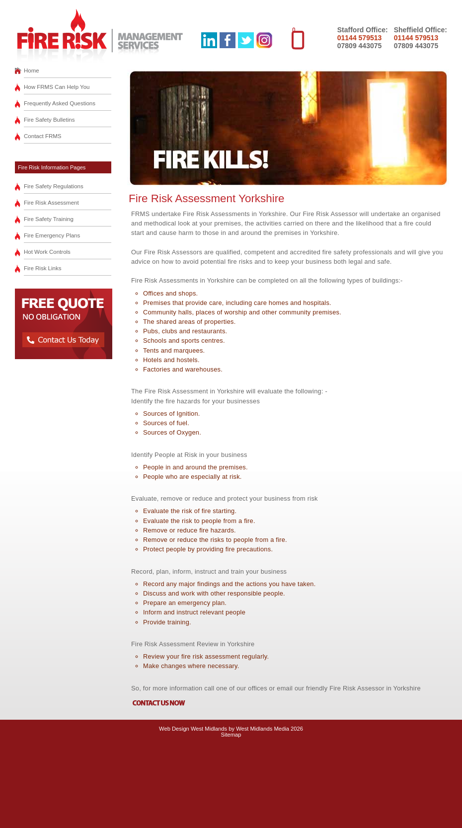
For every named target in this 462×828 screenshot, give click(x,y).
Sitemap (231, 735)
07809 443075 (359, 46)
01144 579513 (359, 38)
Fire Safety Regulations (53, 186)
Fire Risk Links (43, 268)
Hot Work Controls (47, 252)
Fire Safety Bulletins (49, 120)
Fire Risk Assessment (51, 203)
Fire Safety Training (49, 219)
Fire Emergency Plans (52, 235)
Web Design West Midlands (193, 729)
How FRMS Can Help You (57, 87)
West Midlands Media (262, 729)
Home (31, 71)
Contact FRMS (43, 136)
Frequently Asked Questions (59, 103)
